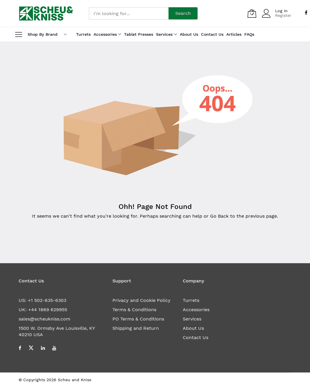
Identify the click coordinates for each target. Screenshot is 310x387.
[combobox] (129, 13)
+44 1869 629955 (47, 309)
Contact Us (195, 337)
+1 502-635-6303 (47, 300)
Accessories (196, 309)
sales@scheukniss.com (44, 319)
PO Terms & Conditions (138, 319)
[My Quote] (252, 13)
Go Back (219, 216)
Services (192, 319)
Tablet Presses (138, 34)
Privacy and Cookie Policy (141, 300)
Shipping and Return (135, 328)
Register (283, 15)
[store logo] (46, 13)
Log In (281, 10)
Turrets (191, 300)
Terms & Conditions (134, 309)
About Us (193, 328)
